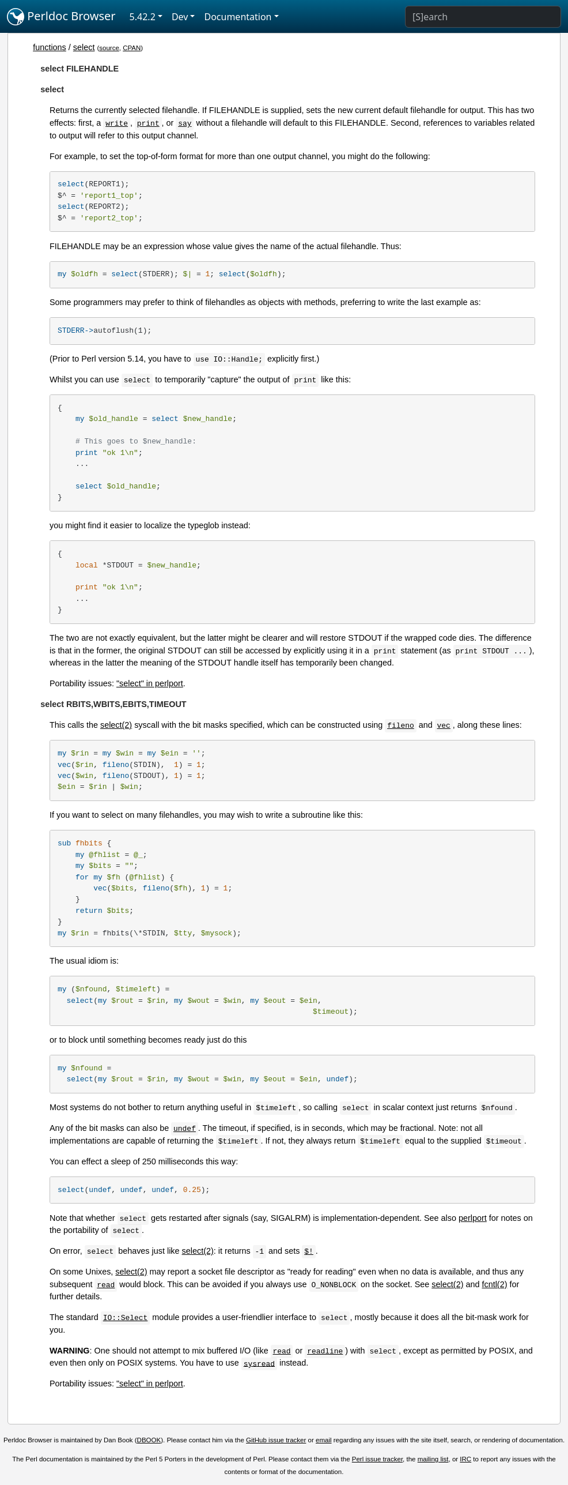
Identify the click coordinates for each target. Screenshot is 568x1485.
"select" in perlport (149, 683)
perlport (473, 1218)
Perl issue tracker (377, 1459)
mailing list (433, 1459)
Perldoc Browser (61, 16)
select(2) (116, 725)
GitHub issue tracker (276, 1440)
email (324, 1440)
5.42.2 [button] (143, 16)
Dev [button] (180, 16)
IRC (465, 1459)
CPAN (132, 47)
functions (49, 47)
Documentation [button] (237, 16)
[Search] (483, 17)
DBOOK (149, 1440)
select (84, 47)
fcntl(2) (494, 1284)
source (109, 47)
